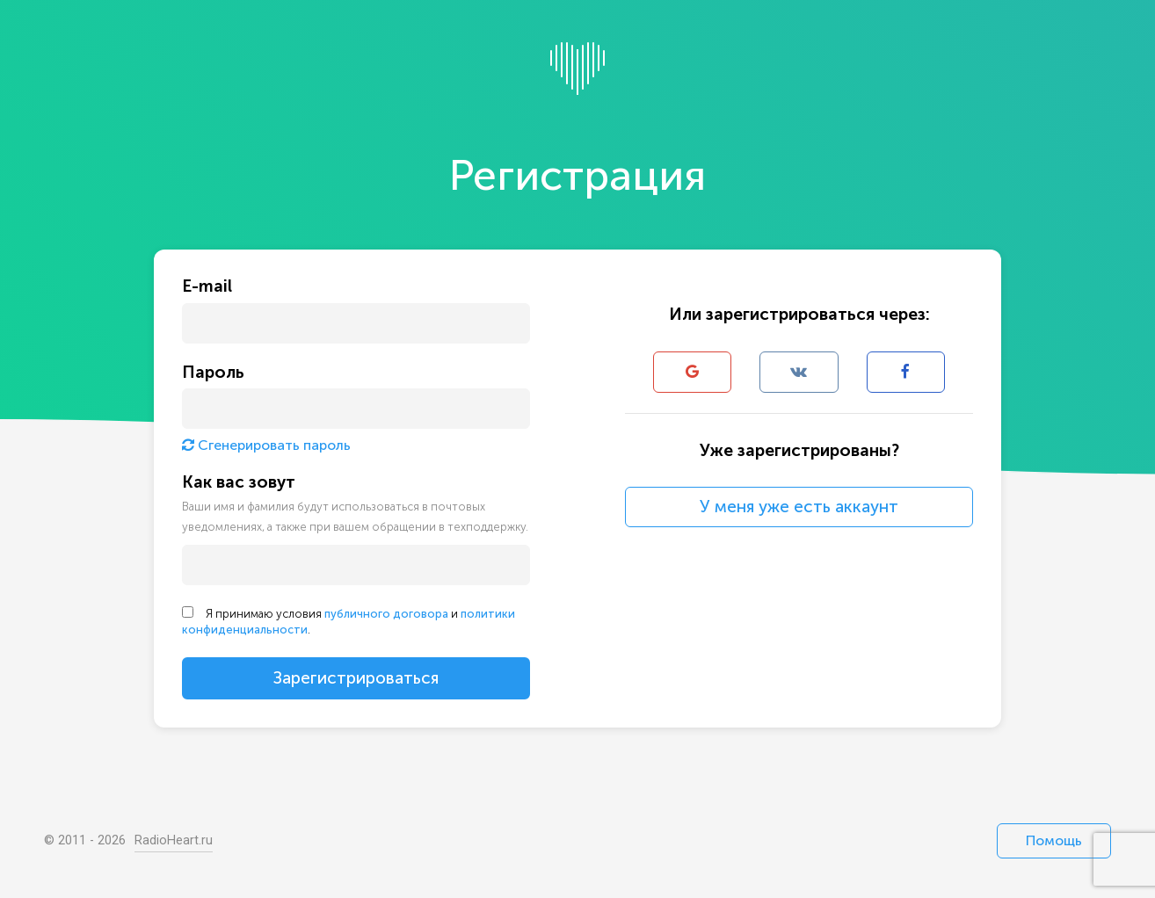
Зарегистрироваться (356, 678)
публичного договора (386, 613)
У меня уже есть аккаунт (799, 506)
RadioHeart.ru (173, 840)
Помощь (1054, 840)
